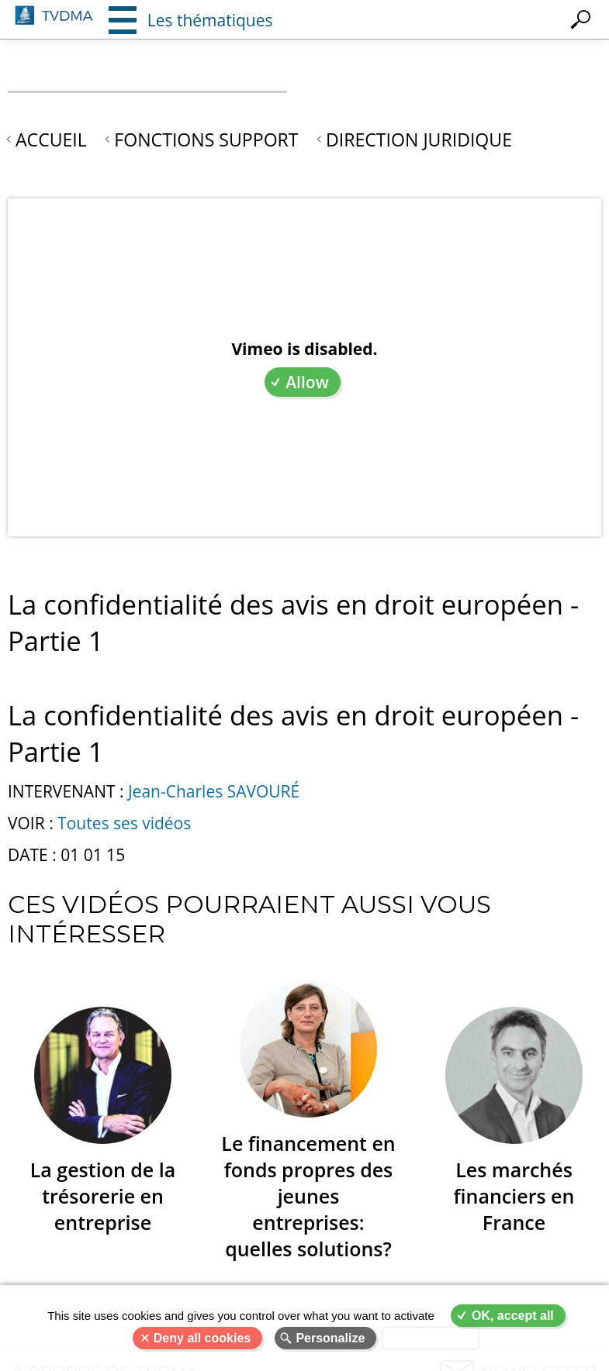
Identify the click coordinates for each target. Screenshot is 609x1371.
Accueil (51, 139)
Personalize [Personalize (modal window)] (330, 1338)
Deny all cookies (202, 1338)
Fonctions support (206, 139)
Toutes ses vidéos (124, 823)
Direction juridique (419, 139)
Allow (307, 382)
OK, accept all (513, 1315)
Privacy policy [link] (430, 1338)
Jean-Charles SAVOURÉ (213, 791)
